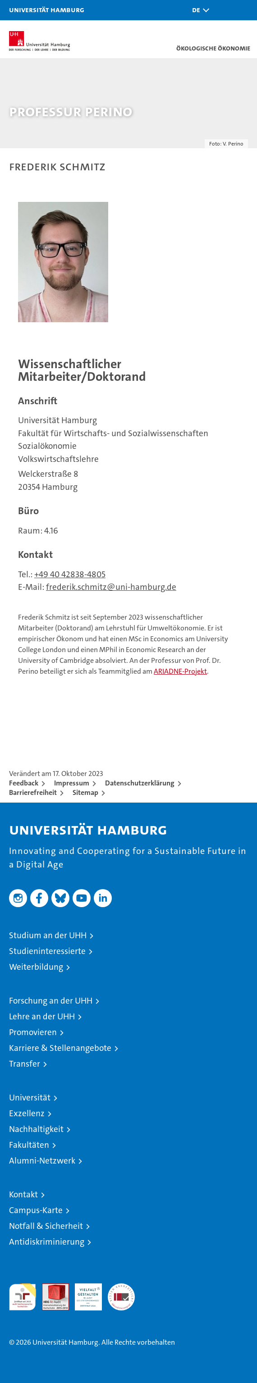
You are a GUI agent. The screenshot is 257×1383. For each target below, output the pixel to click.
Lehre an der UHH (42, 1016)
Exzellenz (27, 1113)
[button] (198, 10)
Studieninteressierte (47, 951)
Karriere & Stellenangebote (60, 1048)
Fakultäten (29, 1144)
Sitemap (85, 792)
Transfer (24, 1063)
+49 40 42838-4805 (70, 574)
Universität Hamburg (46, 9)
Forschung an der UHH (50, 1000)
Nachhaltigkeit (36, 1129)
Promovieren (33, 1032)
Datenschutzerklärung (139, 783)
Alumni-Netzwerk (42, 1160)
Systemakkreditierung (121, 1288)
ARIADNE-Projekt (180, 671)
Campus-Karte (36, 1210)
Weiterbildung (36, 966)
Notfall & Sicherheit (46, 1226)
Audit (50, 1288)
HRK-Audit (83, 1292)
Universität (29, 1097)
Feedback (23, 783)
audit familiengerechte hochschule (22, 1296)
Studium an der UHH (48, 935)
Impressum (71, 783)
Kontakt (23, 1194)
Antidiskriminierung (46, 1241)
